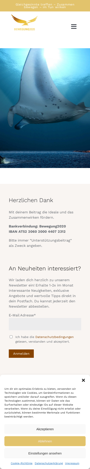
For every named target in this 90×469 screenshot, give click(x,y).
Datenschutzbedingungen (54, 337)
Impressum (72, 463)
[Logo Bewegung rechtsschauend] (24, 15)
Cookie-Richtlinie (21, 463)
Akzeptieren (45, 429)
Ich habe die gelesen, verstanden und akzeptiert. (44, 339)
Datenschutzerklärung (49, 463)
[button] (83, 380)
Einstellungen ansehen (45, 453)
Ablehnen (45, 441)
